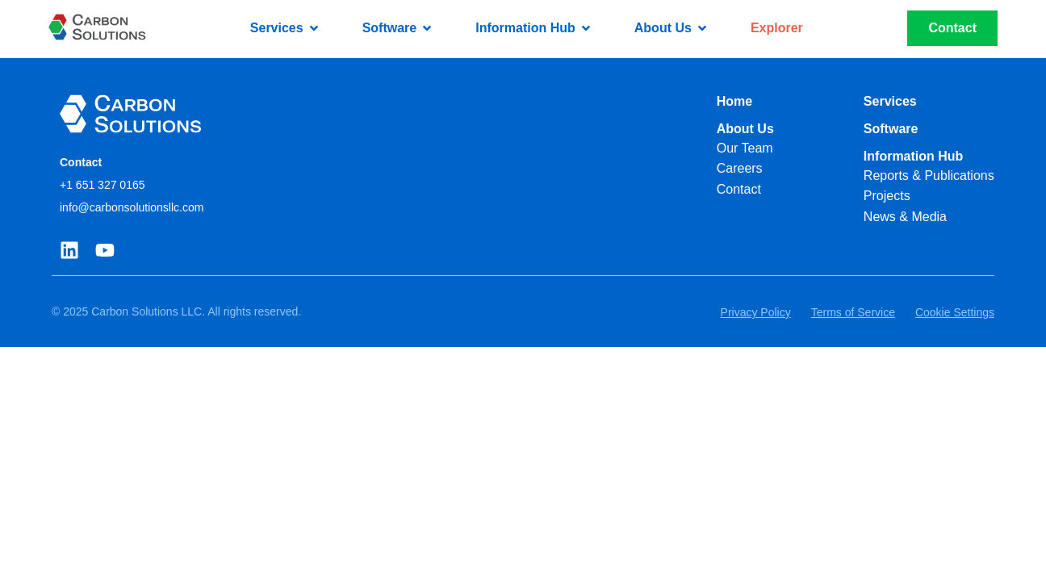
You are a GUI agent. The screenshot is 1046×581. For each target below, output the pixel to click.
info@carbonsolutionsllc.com (131, 207)
